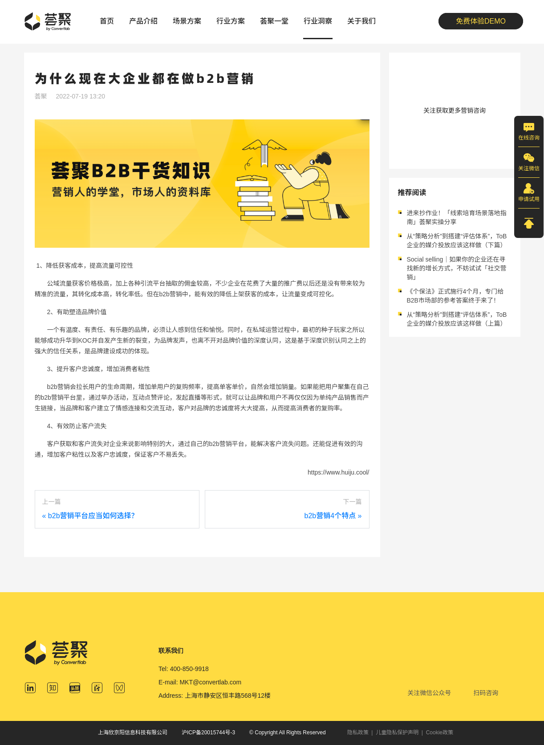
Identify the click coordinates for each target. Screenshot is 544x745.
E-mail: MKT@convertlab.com (199, 682)
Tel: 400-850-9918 (183, 668)
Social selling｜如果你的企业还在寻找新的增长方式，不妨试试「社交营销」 (457, 268)
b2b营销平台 (58, 397)
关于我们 (361, 21)
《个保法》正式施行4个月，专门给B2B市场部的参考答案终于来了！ (455, 296)
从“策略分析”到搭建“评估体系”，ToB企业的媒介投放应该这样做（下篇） (457, 241)
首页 (107, 21)
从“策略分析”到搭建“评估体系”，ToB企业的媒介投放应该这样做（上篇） (457, 319)
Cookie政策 (439, 732)
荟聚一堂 (274, 21)
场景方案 (187, 21)
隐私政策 (358, 732)
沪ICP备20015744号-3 (208, 732)
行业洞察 (318, 21)
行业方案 (230, 21)
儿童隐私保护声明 (397, 732)
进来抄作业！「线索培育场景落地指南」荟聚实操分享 (457, 217)
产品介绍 (143, 21)
